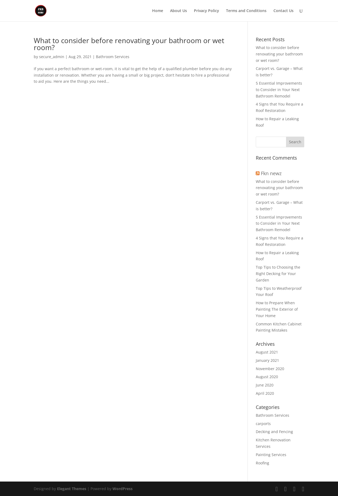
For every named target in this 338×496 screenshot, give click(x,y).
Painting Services (271, 454)
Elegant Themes (71, 488)
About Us (178, 11)
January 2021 (267, 360)
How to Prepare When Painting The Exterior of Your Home (277, 309)
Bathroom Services (112, 56)
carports (263, 423)
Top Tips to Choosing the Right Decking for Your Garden (278, 274)
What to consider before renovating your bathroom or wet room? (129, 44)
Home (157, 11)
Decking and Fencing (274, 431)
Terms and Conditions (246, 11)
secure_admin (51, 56)
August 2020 (267, 376)
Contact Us (283, 11)
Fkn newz (271, 173)
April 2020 (265, 393)
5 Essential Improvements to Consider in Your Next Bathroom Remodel (279, 90)
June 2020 (264, 385)
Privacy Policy (206, 11)
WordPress (122, 488)
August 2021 (267, 352)
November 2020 (270, 368)
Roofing (262, 462)
